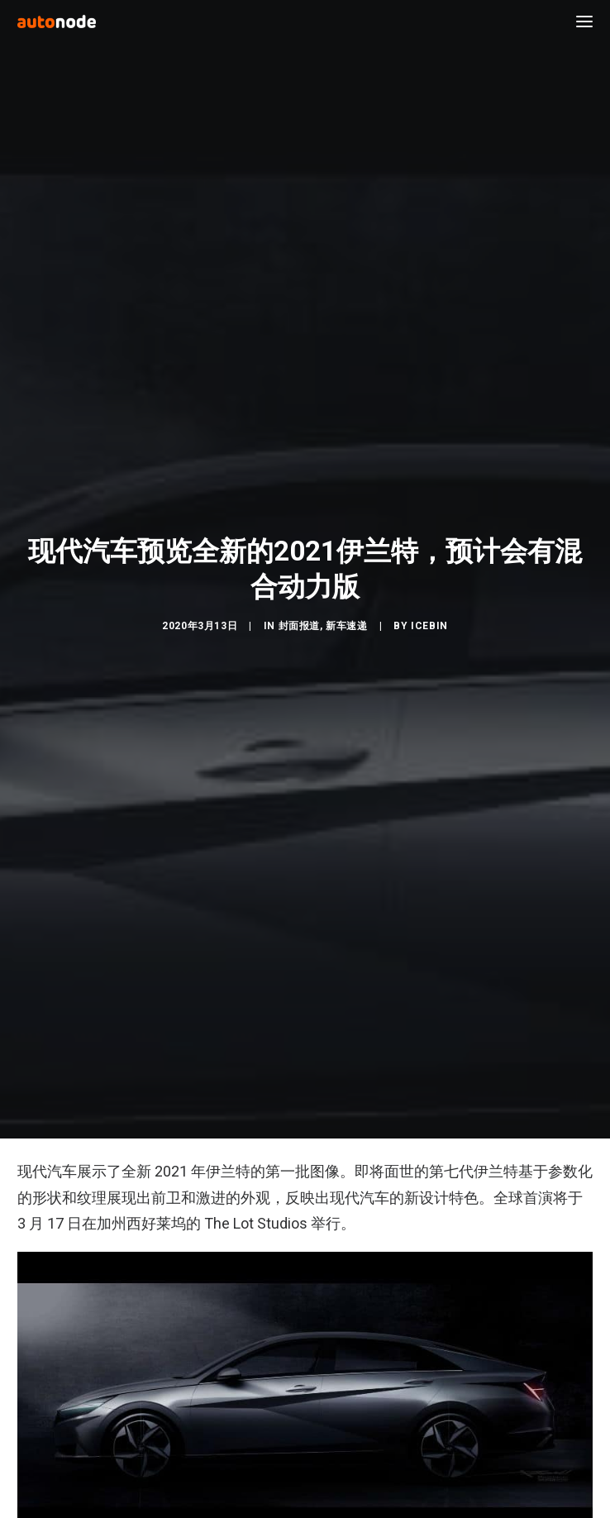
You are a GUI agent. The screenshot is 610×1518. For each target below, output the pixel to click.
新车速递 (346, 626)
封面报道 (299, 626)
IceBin (429, 626)
